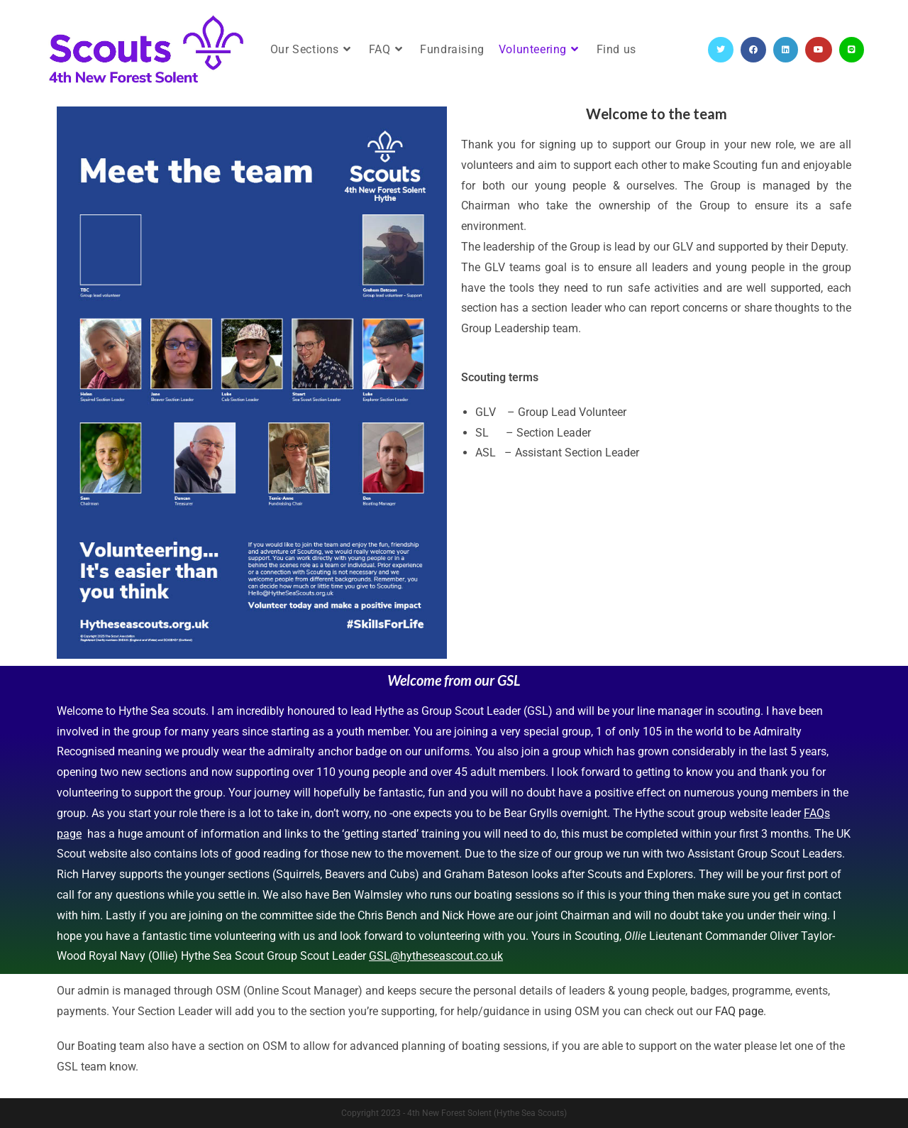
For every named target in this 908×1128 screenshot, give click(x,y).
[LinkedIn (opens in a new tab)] (785, 49)
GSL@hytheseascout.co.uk (436, 956)
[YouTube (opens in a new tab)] (818, 49)
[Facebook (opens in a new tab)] (753, 49)
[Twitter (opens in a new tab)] (720, 49)
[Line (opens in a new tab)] (851, 49)
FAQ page (739, 1011)
